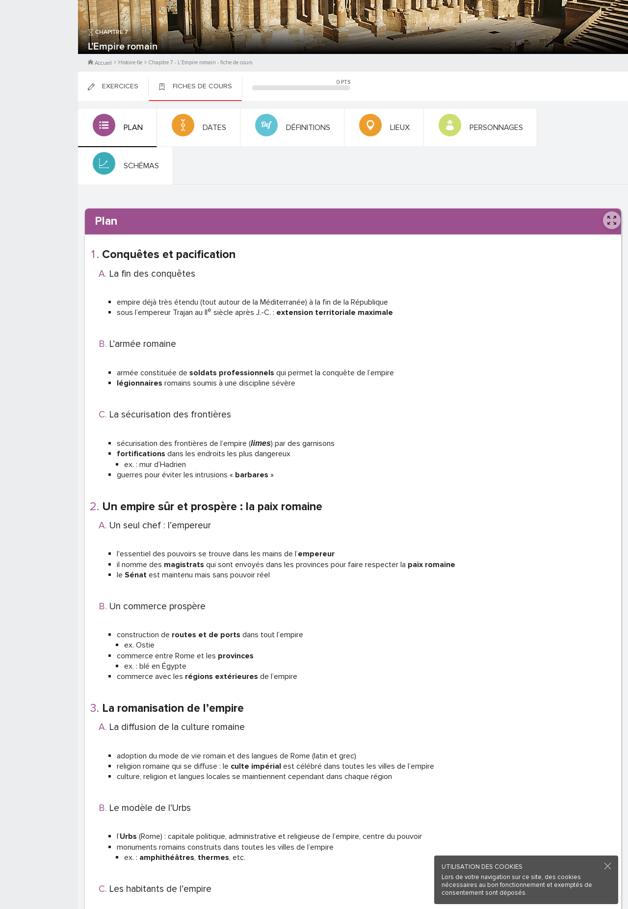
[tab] (116, 128)
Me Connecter (39, 59)
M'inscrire (39, 45)
